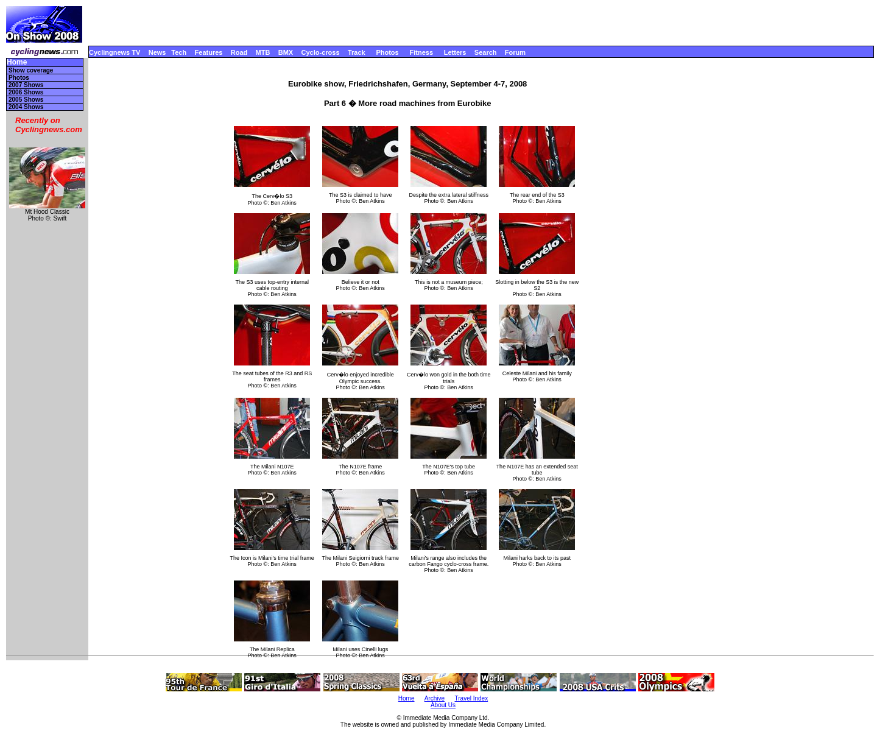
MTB (263, 52)
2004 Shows (26, 107)
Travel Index (471, 698)
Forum (515, 52)
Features (209, 52)
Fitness (421, 52)
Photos (387, 52)
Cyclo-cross (320, 52)
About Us (443, 705)
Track (356, 52)
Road (239, 52)
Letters (455, 52)
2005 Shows (26, 99)
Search (485, 52)
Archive (434, 698)
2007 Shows (26, 85)
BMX (285, 52)
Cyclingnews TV (114, 52)
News (157, 52)
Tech (178, 52)
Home (17, 62)
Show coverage (31, 70)
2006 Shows (26, 92)
